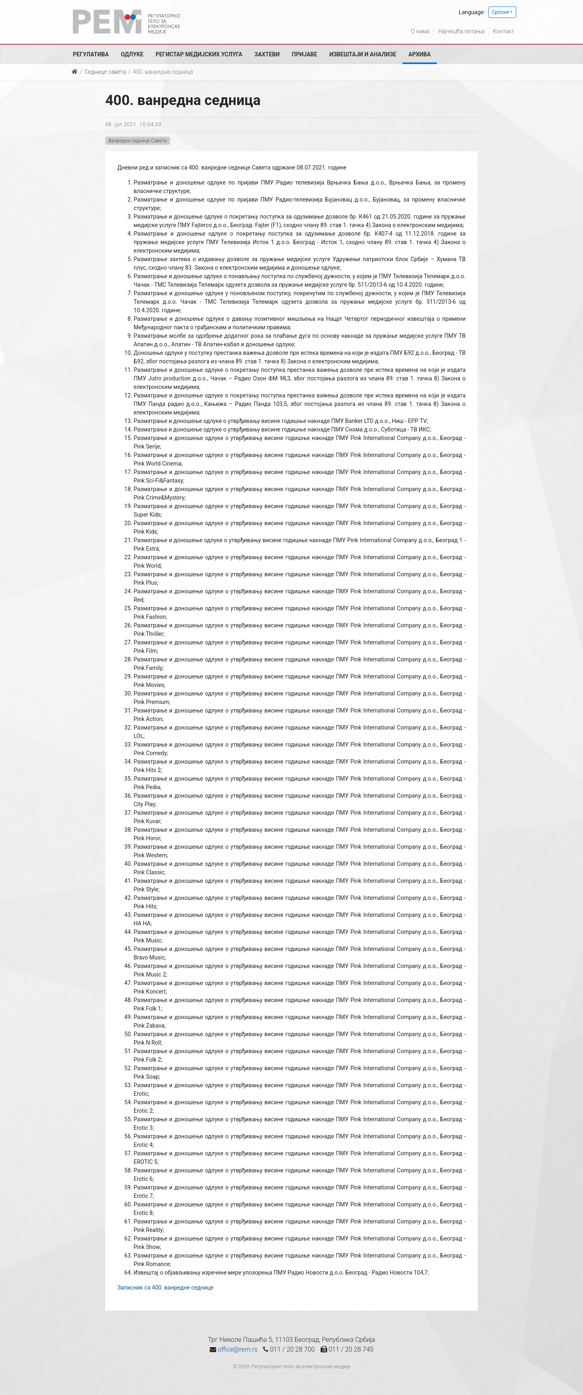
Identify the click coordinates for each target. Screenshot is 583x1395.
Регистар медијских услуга (198, 54)
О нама (420, 31)
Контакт (503, 31)
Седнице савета (105, 72)
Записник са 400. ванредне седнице (165, 1287)
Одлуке (132, 54)
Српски (500, 12)
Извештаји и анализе (362, 54)
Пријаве (304, 54)
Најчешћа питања (461, 31)
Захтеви (267, 54)
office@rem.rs (237, 1349)
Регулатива (91, 54)
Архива (420, 54)
